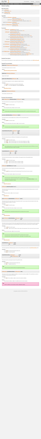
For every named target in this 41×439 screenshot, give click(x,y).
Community (37, 1)
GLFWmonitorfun (14, 19)
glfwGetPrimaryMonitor (7, 183)
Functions (38, 5)
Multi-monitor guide (36, 60)
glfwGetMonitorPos (13, 34)
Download (32, 1)
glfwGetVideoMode (13, 46)
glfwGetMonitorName (13, 39)
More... (11, 11)
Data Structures (17, 4)
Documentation (26, 1)
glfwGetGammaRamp (13, 51)
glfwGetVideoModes (13, 44)
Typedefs (36, 5)
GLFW (4, 1)
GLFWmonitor (10, 17)
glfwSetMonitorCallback (13, 41)
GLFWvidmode (9, 22)
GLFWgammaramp (7, 12)
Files (22, 4)
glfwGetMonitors (12, 29)
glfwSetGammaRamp (13, 70)
